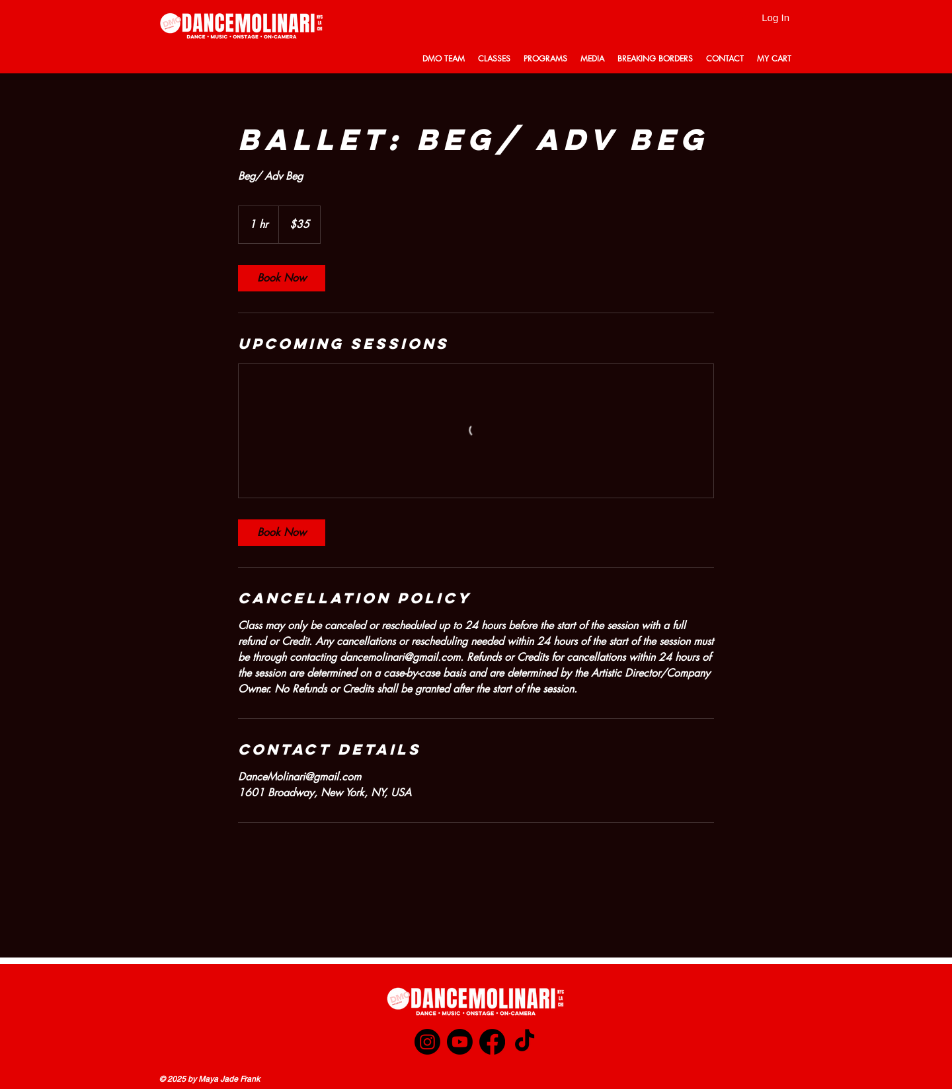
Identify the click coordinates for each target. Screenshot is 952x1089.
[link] (281, 278)
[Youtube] (460, 1042)
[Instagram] (427, 1042)
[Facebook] (492, 1042)
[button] (443, 58)
